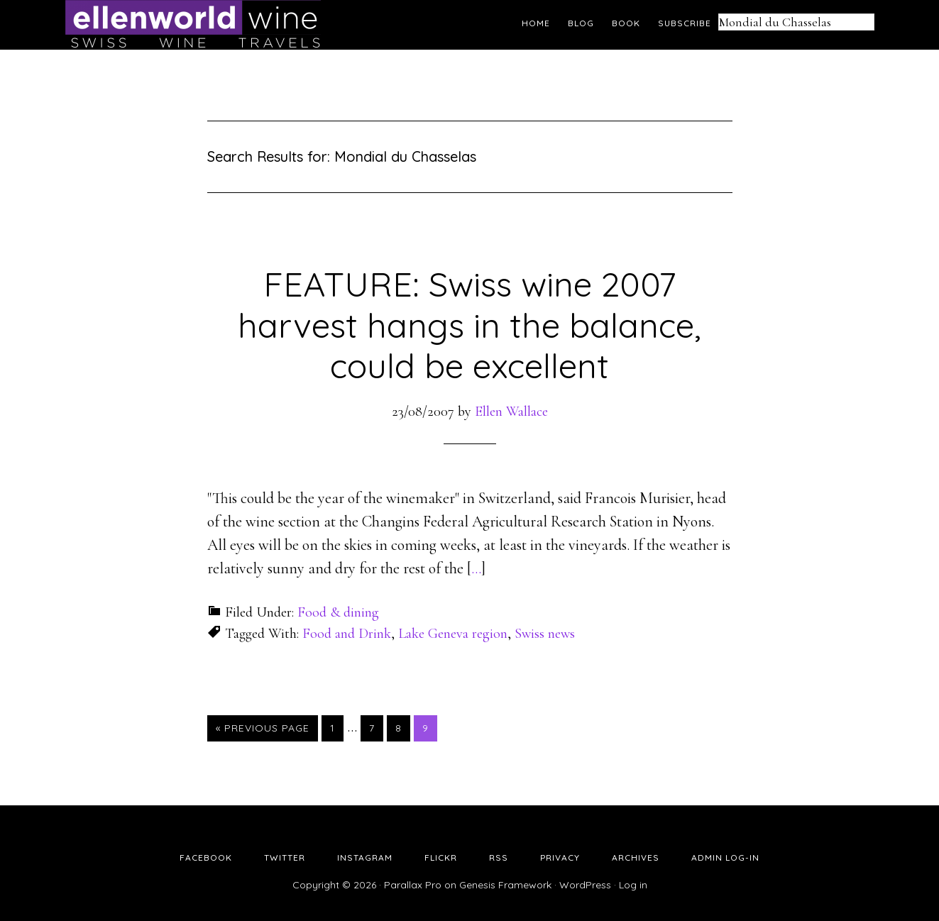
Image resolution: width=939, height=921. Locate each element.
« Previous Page (262, 728)
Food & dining (338, 612)
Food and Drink (346, 633)
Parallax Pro (412, 884)
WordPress (585, 884)
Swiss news (545, 633)
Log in (633, 884)
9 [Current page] (429, 727)
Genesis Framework (505, 884)
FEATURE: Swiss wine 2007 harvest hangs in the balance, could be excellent (469, 325)
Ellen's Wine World (193, 25)
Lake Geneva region (452, 633)
